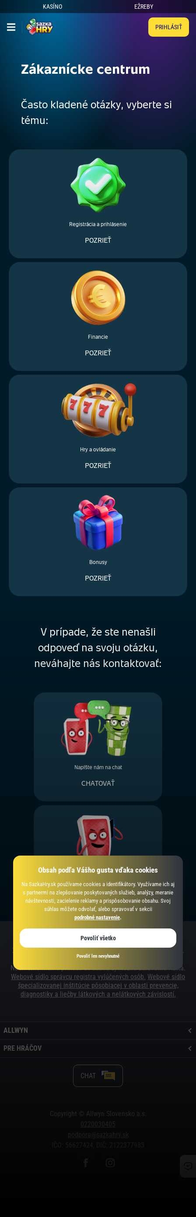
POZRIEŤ (98, 240)
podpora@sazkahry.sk (98, 1135)
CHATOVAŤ (98, 783)
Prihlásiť (168, 27)
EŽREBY (143, 6)
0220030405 (98, 1124)
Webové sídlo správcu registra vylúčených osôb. (78, 977)
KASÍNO (52, 6)
